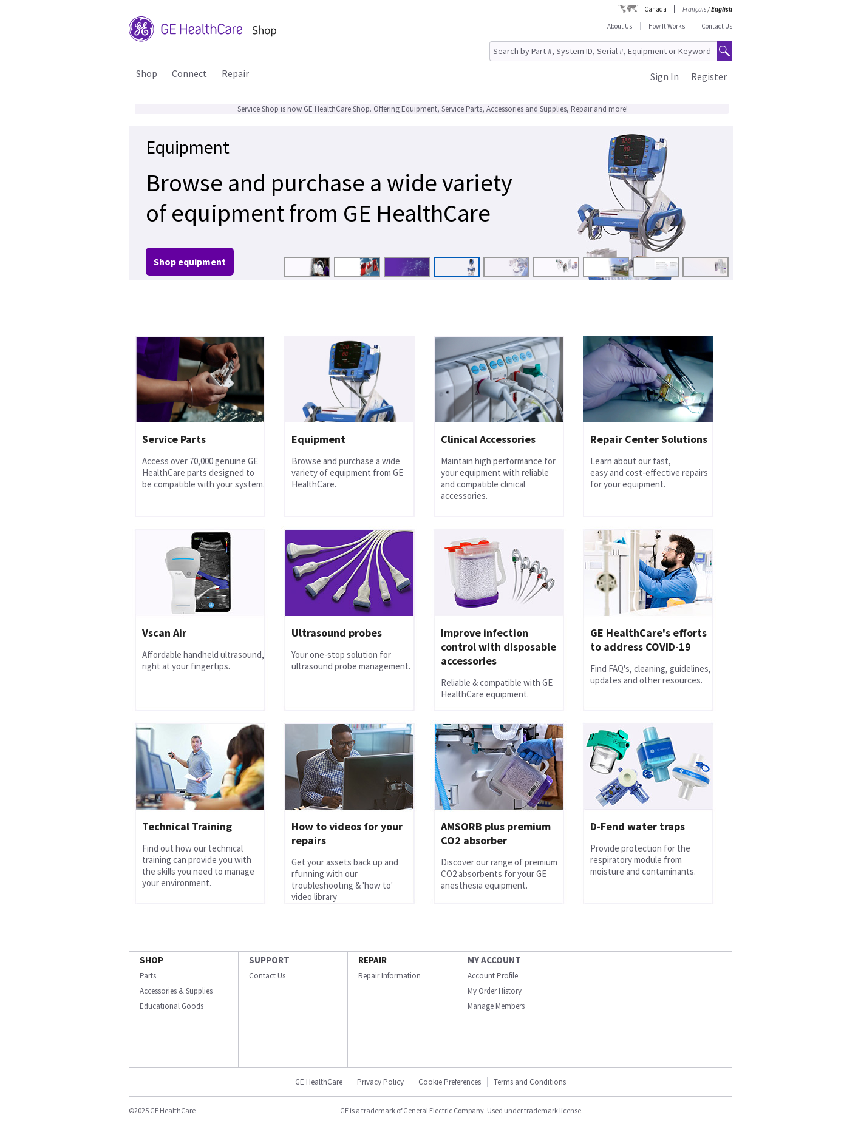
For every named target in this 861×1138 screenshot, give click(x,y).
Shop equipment (190, 262)
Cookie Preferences (449, 1082)
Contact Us (716, 26)
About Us (619, 26)
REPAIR (372, 960)
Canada (655, 9)
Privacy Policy (380, 1082)
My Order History (495, 991)
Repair (235, 73)
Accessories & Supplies (176, 991)
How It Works (666, 26)
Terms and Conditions (530, 1082)
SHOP (151, 960)
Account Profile (493, 975)
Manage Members (496, 1006)
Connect (189, 73)
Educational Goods (171, 1006)
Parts (148, 975)
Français (694, 9)
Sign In (664, 76)
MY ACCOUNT (494, 960)
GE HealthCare (318, 1082)
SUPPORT (269, 960)
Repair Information (389, 975)
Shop (146, 73)
